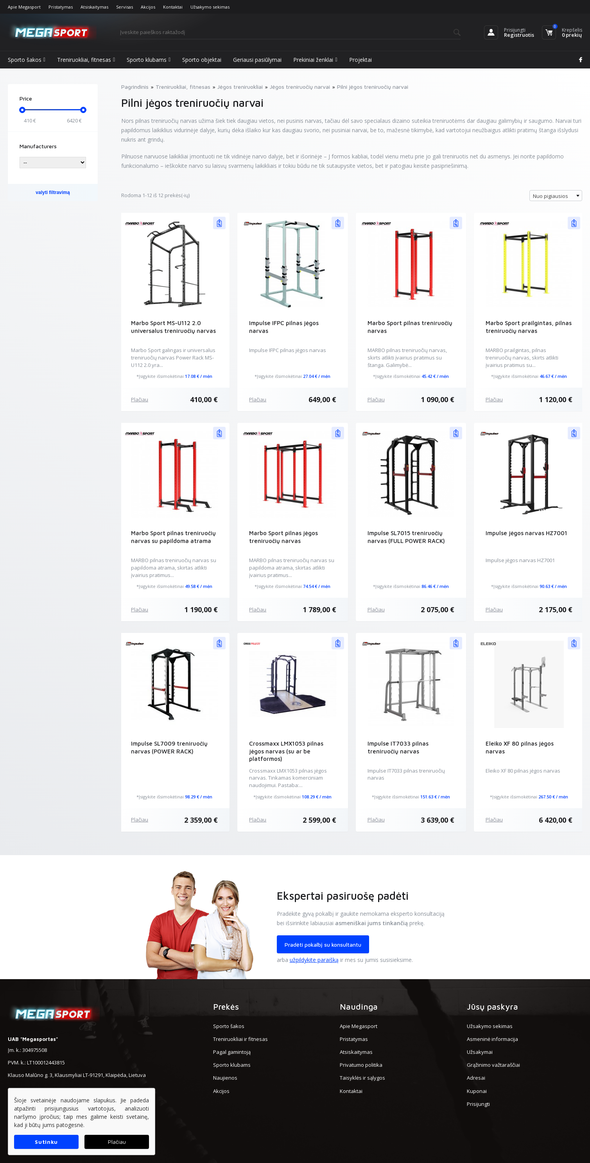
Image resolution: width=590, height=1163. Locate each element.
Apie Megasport (24, 7)
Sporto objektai (201, 59)
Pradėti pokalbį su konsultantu (323, 944)
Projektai (360, 59)
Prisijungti (514, 30)
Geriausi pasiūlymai (257, 59)
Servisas (124, 7)
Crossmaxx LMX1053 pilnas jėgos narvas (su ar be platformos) (286, 751)
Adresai (476, 1077)
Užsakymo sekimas (210, 7)
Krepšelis (572, 30)
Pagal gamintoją (232, 1051)
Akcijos (148, 7)
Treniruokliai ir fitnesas (240, 1039)
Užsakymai (480, 1051)
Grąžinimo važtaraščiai (493, 1064)
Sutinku (46, 1141)
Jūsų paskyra (492, 1006)
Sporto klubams (148, 60)
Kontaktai (173, 7)
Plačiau (139, 399)
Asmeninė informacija (492, 1039)
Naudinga (359, 1006)
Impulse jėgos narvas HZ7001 (526, 533)
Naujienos (225, 1077)
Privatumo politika (361, 1064)
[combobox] (555, 195)
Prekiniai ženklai (315, 60)
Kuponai (477, 1091)
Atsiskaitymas (94, 7)
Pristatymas (60, 7)
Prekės (226, 1006)
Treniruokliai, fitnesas (86, 60)
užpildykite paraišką (314, 959)
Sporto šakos (26, 60)
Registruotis (519, 34)
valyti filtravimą (53, 192)
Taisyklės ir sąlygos (362, 1077)
